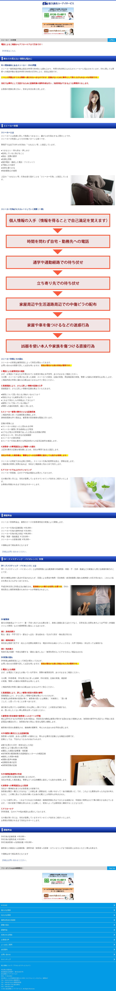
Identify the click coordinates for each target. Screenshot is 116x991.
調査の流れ (5, 925)
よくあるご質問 (6, 945)
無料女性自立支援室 (8, 920)
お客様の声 (5, 940)
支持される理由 (6, 935)
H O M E (4, 905)
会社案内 (4, 949)
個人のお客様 (6, 910)
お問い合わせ (6, 954)
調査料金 (4, 930)
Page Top (112, 868)
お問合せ (112, 40)
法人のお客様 (6, 915)
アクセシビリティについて (21, 965)
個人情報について (6, 965)
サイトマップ (6, 959)
